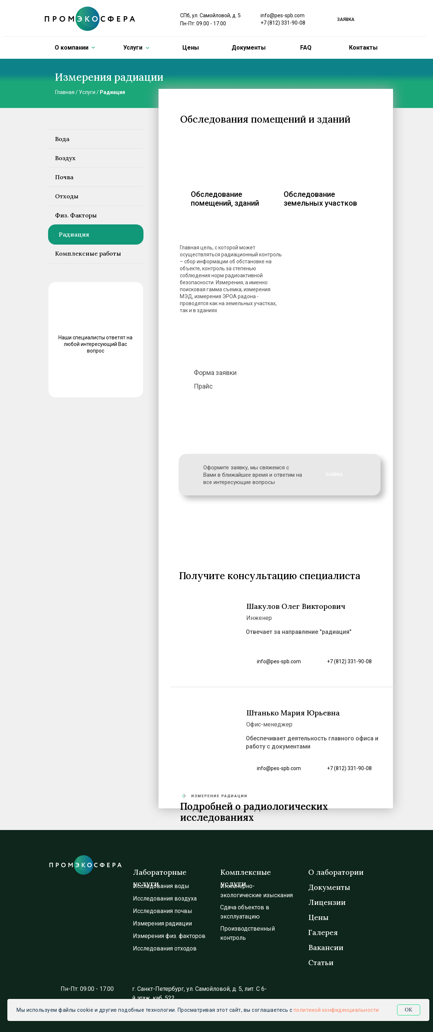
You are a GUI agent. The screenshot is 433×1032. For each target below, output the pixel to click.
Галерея (323, 932)
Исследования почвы (162, 910)
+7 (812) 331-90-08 (283, 23)
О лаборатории (336, 872)
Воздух (65, 158)
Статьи (321, 962)
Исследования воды (161, 886)
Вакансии (325, 947)
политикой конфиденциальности (336, 1010)
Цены (190, 47)
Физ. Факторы (76, 215)
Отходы (67, 196)
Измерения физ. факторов (169, 935)
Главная (64, 92)
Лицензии (327, 902)
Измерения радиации (162, 923)
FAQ (306, 47)
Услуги (87, 92)
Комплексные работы (88, 253)
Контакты (363, 47)
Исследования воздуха (165, 898)
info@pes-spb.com (283, 15)
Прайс (203, 386)
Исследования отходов (165, 948)
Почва (64, 177)
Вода (62, 138)
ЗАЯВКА (334, 474)
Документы (249, 47)
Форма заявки (215, 372)
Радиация (112, 92)
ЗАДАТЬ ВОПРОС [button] (93, 377)
